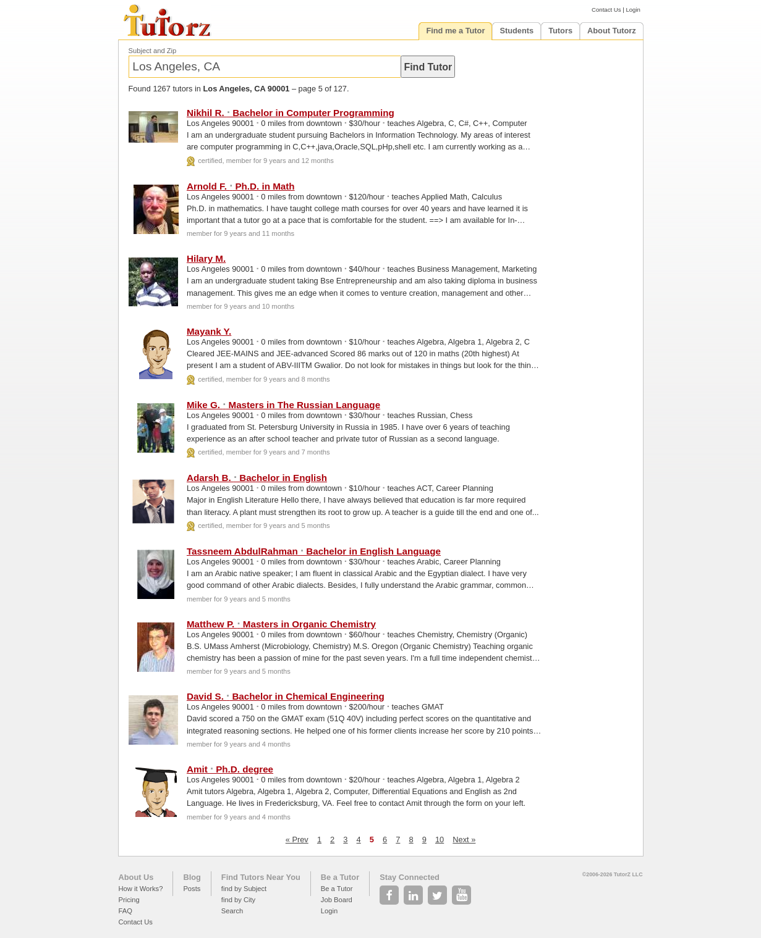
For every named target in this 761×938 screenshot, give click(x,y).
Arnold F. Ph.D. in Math (241, 186)
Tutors (560, 30)
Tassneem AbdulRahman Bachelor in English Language (314, 551)
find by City (238, 899)
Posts (191, 888)
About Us (136, 877)
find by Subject (243, 888)
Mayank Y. (209, 331)
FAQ (125, 911)
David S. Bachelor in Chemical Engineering (286, 696)
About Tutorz (611, 30)
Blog (191, 877)
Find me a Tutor (455, 30)
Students (517, 30)
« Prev (297, 839)
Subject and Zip (153, 50)
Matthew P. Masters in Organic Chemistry (281, 624)
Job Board (336, 899)
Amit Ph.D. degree (230, 769)
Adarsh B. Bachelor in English (257, 477)
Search (232, 911)
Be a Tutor (340, 877)
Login (633, 9)
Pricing (129, 899)
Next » (464, 839)
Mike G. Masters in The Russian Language (283, 405)
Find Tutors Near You (260, 877)
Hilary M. (206, 258)
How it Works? (141, 888)
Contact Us (606, 9)
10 (439, 839)
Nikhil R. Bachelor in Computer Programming (290, 112)
